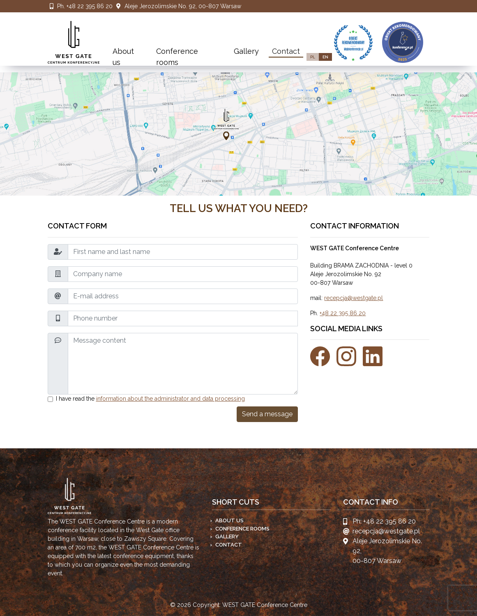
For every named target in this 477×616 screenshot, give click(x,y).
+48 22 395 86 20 (90, 6)
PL (312, 57)
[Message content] (183, 364)
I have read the (150, 398)
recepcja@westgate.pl (353, 298)
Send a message (267, 414)
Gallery (246, 51)
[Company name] (183, 274)
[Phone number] (183, 318)
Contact (286, 51)
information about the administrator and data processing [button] (170, 398)
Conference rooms (177, 57)
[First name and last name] (183, 252)
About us (123, 57)
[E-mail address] (183, 296)
